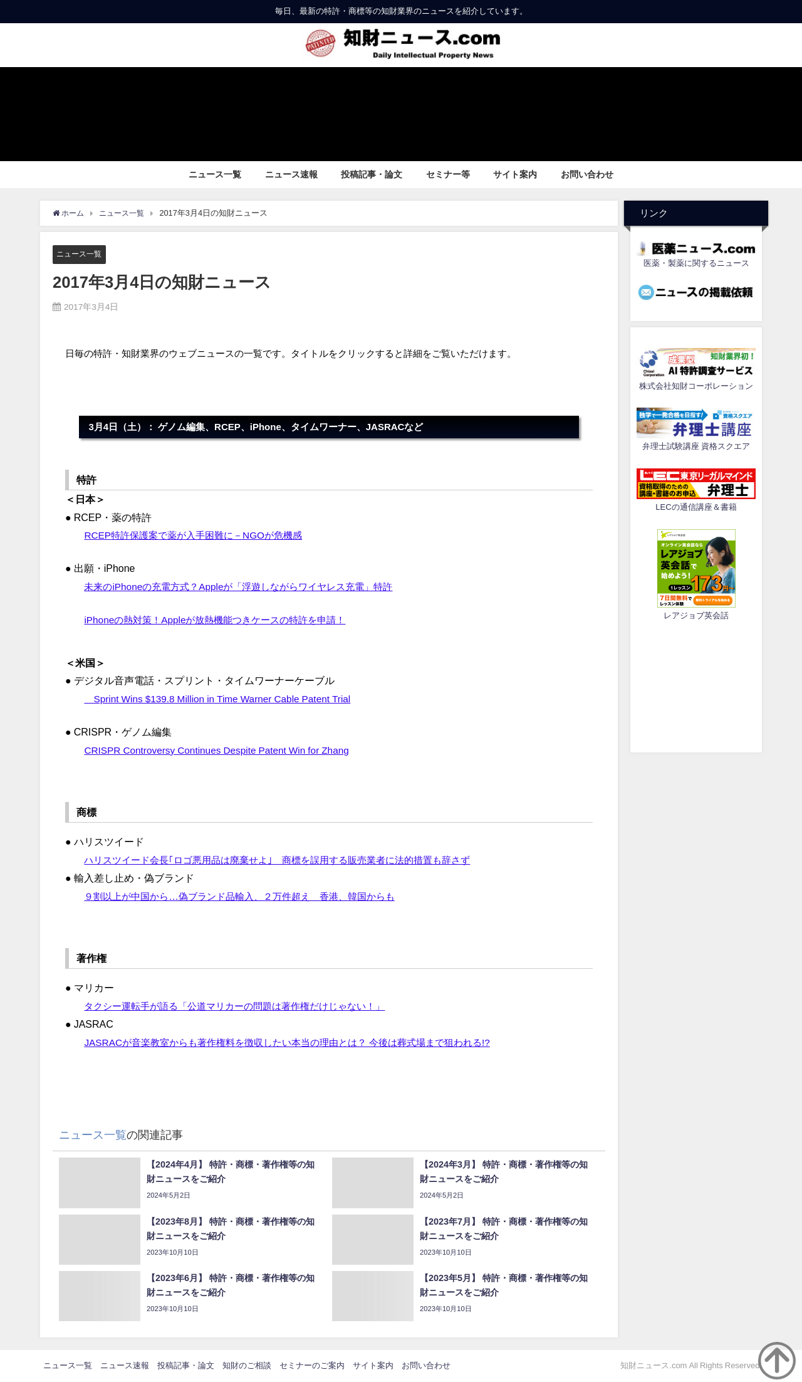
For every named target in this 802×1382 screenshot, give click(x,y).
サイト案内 (515, 174)
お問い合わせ (587, 174)
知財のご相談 (246, 1366)
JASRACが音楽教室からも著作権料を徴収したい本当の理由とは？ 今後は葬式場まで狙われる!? (299, 1042)
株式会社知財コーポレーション (696, 386)
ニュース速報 (291, 174)
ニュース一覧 (215, 174)
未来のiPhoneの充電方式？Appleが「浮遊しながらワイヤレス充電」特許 (248, 586)
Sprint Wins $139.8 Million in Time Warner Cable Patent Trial (222, 699)
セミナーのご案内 (312, 1366)
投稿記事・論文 (371, 174)
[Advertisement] (696, 685)
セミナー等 (448, 174)
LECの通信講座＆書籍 (695, 507)
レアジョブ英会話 (696, 615)
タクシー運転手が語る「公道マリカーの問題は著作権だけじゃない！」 (244, 1006)
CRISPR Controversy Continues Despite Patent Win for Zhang (221, 750)
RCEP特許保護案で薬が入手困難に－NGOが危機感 (199, 535)
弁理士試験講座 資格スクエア (696, 446)
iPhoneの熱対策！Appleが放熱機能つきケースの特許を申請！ (223, 620)
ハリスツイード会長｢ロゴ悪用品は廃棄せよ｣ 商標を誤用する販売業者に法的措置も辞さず (289, 860)
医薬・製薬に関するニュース (696, 263)
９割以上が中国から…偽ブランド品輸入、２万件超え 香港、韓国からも (249, 896)
